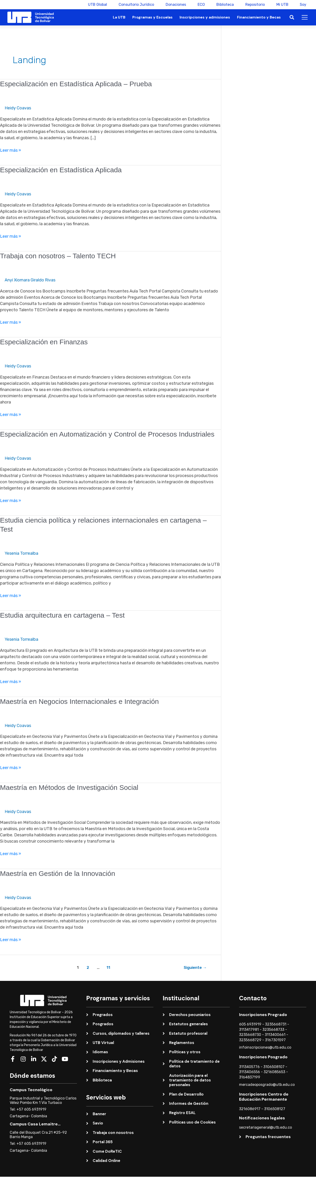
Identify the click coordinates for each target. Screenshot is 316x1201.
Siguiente (195, 967)
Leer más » (10, 150)
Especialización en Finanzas (44, 342)
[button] (292, 17)
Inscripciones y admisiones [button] (205, 17)
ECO (201, 4)
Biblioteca (225, 4)
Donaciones (175, 4)
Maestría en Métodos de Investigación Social (69, 787)
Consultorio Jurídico (136, 4)
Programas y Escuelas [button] (152, 17)
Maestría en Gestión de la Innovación (57, 873)
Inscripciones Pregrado (263, 1014)
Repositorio (255, 4)
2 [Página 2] (88, 967)
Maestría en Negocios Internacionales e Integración (79, 701)
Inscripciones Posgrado (263, 1057)
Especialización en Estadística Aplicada (61, 170)
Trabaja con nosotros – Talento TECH (58, 256)
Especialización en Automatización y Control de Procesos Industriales (107, 434)
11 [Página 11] (108, 967)
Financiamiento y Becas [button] (259, 17)
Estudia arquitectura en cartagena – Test (62, 615)
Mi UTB (282, 4)
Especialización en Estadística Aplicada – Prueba (76, 84)
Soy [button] (303, 4)
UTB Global (97, 4)
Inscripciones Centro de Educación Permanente (263, 1096)
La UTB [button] (119, 17)
